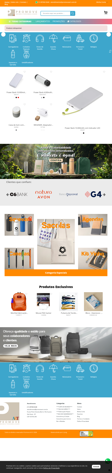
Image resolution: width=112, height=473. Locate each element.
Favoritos (80, 449)
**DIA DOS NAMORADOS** (65, 449)
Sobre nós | (15, 2)
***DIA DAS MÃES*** (63, 444)
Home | (7, 2)
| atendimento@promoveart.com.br (63, 2)
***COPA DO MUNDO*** (64, 442)
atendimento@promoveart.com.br (37, 444)
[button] (3, 50)
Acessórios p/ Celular (62, 451)
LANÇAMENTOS (43, 21)
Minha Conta (101, 2)
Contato (79, 442)
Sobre (79, 444)
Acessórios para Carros (63, 454)
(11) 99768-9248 (43, 2)
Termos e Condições (83, 454)
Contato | (24, 2)
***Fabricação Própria (63, 447)
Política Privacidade (83, 456)
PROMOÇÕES (59, 21)
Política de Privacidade (51, 468)
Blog (6, 4)
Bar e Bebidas (60, 456)
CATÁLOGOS (74, 21)
